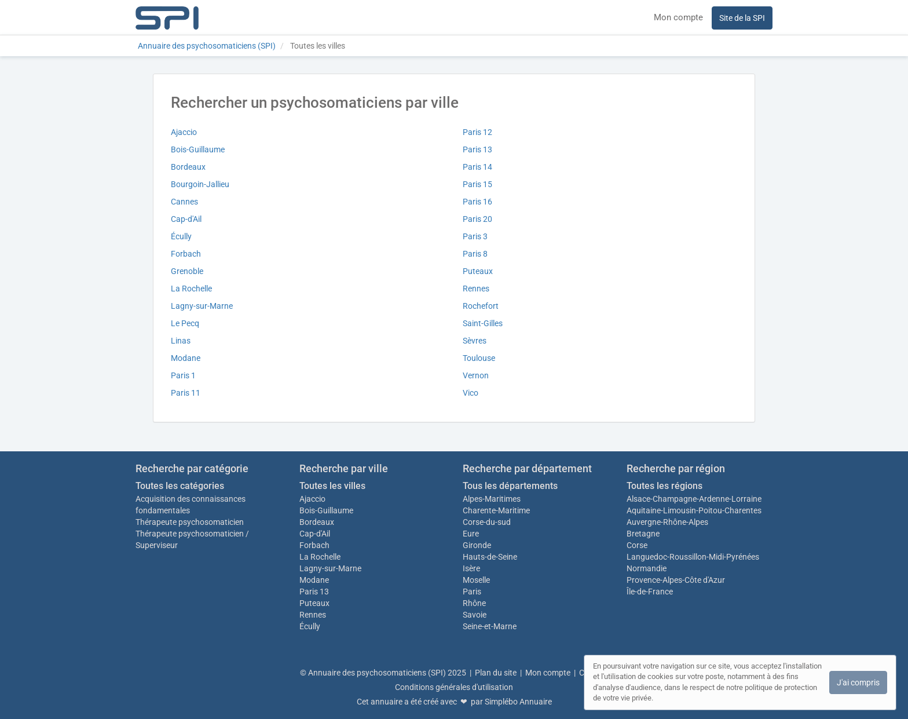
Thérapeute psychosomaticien (190, 522)
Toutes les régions (664, 485)
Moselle (476, 580)
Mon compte (678, 17)
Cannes (184, 201)
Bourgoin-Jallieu (200, 184)
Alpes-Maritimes (492, 498)
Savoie (474, 614)
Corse (637, 545)
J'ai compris (858, 682)
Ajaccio (184, 132)
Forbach (186, 253)
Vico (470, 392)
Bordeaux (188, 166)
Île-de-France (650, 591)
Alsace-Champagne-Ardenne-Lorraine (694, 498)
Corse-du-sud (487, 522)
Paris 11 (185, 392)
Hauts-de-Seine (490, 556)
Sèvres (474, 340)
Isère (471, 568)
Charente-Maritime (496, 510)
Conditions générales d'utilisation (454, 687)
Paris (472, 591)
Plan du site (496, 672)
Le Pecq (185, 323)
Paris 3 (475, 236)
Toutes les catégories (180, 485)
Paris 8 (475, 253)
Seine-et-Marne (490, 626)
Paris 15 (477, 184)
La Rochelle (191, 288)
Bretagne (643, 533)
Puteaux (478, 271)
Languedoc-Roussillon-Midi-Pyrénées (693, 556)
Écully (181, 236)
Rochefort (481, 306)
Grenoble (187, 271)
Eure (471, 533)
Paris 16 (477, 201)
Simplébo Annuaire (518, 701)
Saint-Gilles (483, 323)
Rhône (474, 603)
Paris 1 (183, 375)
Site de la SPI (742, 18)
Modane (185, 358)
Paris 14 (477, 166)
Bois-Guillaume (198, 149)
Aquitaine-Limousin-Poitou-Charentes (694, 510)
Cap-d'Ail (186, 219)
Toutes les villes (332, 485)
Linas (181, 340)
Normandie (647, 568)
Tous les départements (510, 485)
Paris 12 (477, 132)
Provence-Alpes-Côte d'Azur (676, 580)
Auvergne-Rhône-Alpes (667, 522)
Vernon (476, 375)
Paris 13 (477, 149)
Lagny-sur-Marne (202, 306)
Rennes (476, 288)
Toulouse (479, 358)
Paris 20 (477, 219)
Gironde (477, 545)
